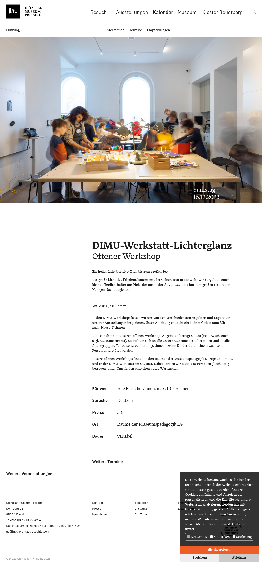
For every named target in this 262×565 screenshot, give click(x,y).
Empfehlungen (158, 30)
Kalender (163, 12)
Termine (135, 30)
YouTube (141, 514)
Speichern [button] (200, 557)
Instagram (142, 508)
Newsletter (99, 514)
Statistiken (220, 537)
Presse (96, 508)
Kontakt (97, 503)
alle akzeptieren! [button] (219, 549)
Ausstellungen (132, 12)
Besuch (98, 12)
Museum (187, 12)
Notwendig (197, 537)
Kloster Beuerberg (222, 12)
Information (114, 30)
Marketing (242, 537)
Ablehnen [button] (239, 557)
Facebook (141, 503)
